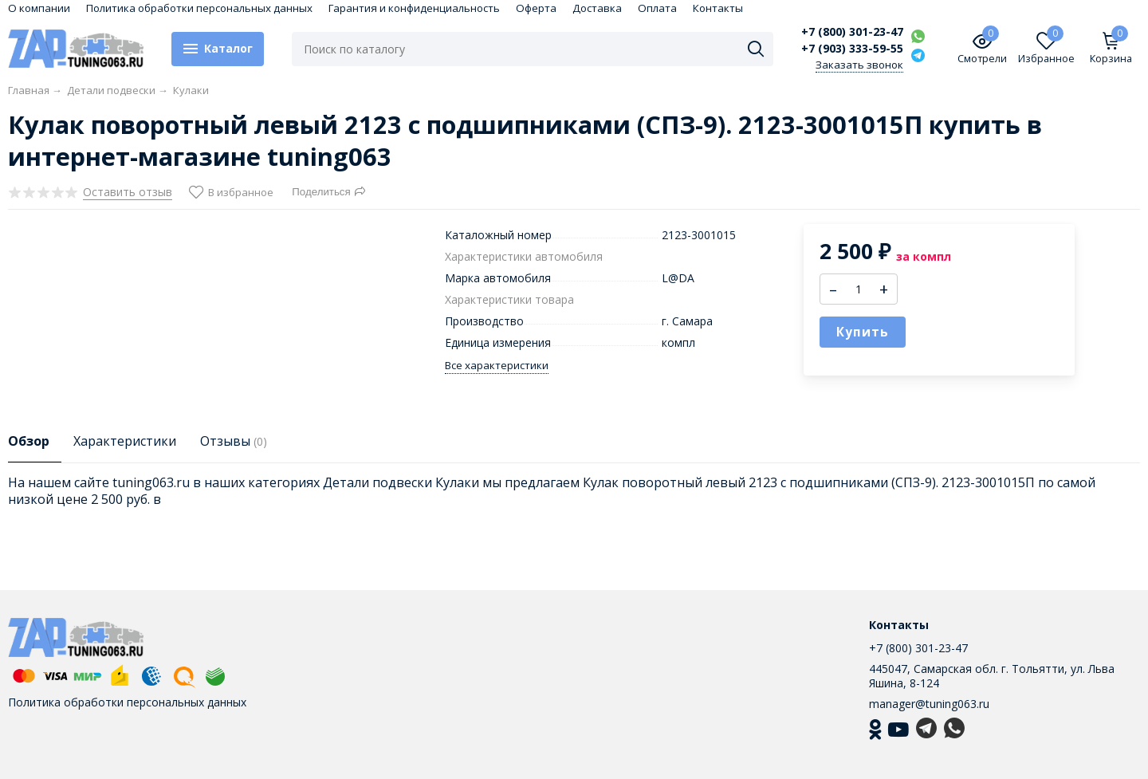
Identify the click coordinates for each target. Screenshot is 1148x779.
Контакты (718, 8)
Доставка (597, 8)
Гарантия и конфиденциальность (414, 8)
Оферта (536, 8)
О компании (39, 8)
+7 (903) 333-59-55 (852, 48)
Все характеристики (496, 365)
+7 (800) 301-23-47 (852, 32)
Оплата (657, 8)
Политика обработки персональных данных (199, 8)
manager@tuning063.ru (929, 703)
